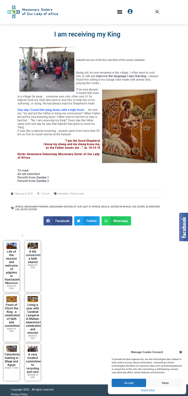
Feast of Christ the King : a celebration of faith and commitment (13, 315)
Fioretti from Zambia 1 (33, 177)
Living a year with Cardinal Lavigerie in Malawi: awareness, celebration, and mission (34, 318)
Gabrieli (80, 60)
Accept (129, 383)
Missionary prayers (36, 206)
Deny (165, 383)
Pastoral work (77, 193)
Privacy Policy (148, 390)
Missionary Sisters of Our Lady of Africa (75, 206)
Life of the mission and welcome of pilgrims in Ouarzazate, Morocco (13, 267)
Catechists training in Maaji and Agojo (12, 360)
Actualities (63, 193)
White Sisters (29, 209)
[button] (180, 352)
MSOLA (105, 206)
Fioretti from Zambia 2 (33, 181)
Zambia (139, 60)
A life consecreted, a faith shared (35, 257)
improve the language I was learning (121, 76)
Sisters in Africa (121, 206)
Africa (19, 206)
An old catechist (28, 174)
